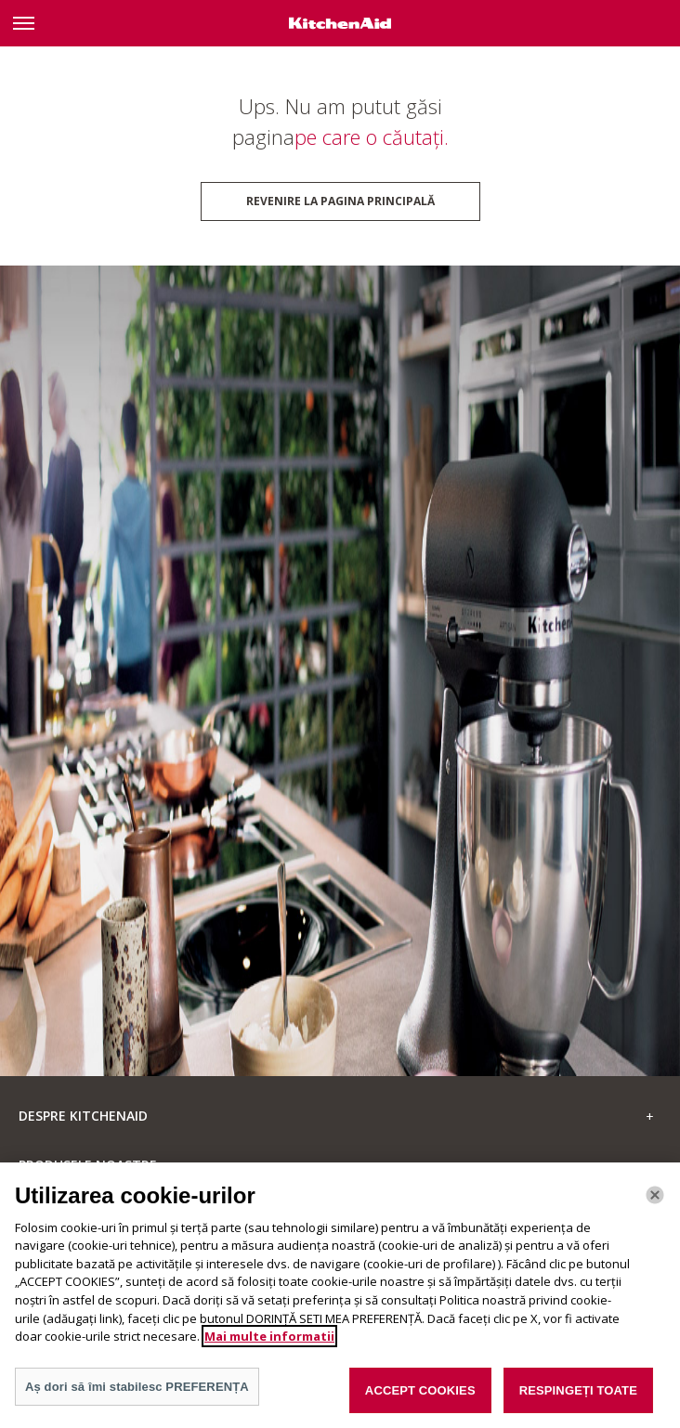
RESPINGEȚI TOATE (578, 1399)
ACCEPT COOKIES (420, 1399)
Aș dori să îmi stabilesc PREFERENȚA (137, 1395)
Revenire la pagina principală (340, 201)
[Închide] (655, 1203)
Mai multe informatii (269, 1344)
